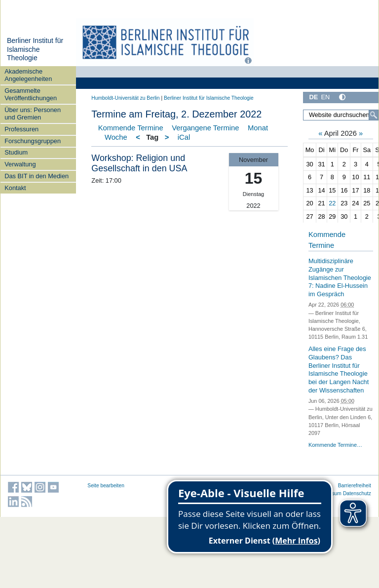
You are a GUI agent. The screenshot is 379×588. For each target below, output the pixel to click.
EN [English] (325, 97)
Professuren (21, 129)
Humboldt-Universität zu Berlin (125, 98)
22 (332, 203)
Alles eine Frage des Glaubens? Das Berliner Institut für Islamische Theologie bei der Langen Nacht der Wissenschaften (338, 369)
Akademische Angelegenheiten (28, 75)
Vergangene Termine (205, 128)
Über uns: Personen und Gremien (32, 113)
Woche (116, 137)
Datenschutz (357, 493)
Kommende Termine (130, 128)
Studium (16, 152)
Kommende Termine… (335, 445)
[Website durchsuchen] (341, 115)
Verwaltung (20, 164)
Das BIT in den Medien (36, 176)
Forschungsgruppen (32, 141)
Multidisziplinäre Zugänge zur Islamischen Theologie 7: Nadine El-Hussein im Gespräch (339, 277)
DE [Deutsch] (313, 97)
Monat (258, 128)
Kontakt (15, 188)
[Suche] (374, 115)
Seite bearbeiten (105, 485)
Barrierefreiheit (354, 485)
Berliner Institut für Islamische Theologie (35, 49)
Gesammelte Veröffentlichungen (30, 94)
